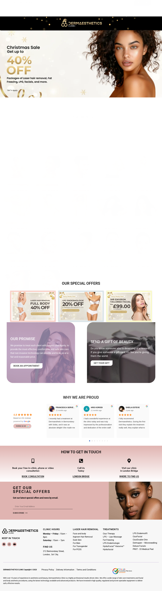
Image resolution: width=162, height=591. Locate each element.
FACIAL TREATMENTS (19, 262)
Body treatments (112, 186)
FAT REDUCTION (49, 224)
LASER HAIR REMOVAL (19, 186)
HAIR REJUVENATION (112, 224)
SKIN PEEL (50, 300)
